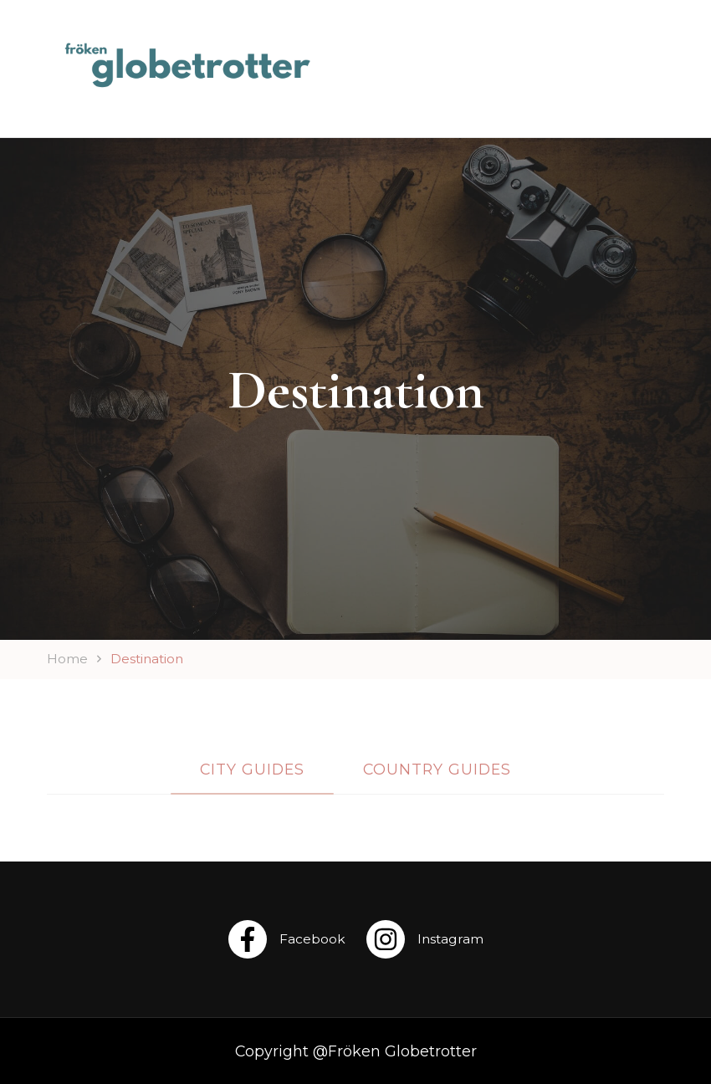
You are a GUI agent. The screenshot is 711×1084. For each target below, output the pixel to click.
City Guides (252, 769)
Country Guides (437, 769)
